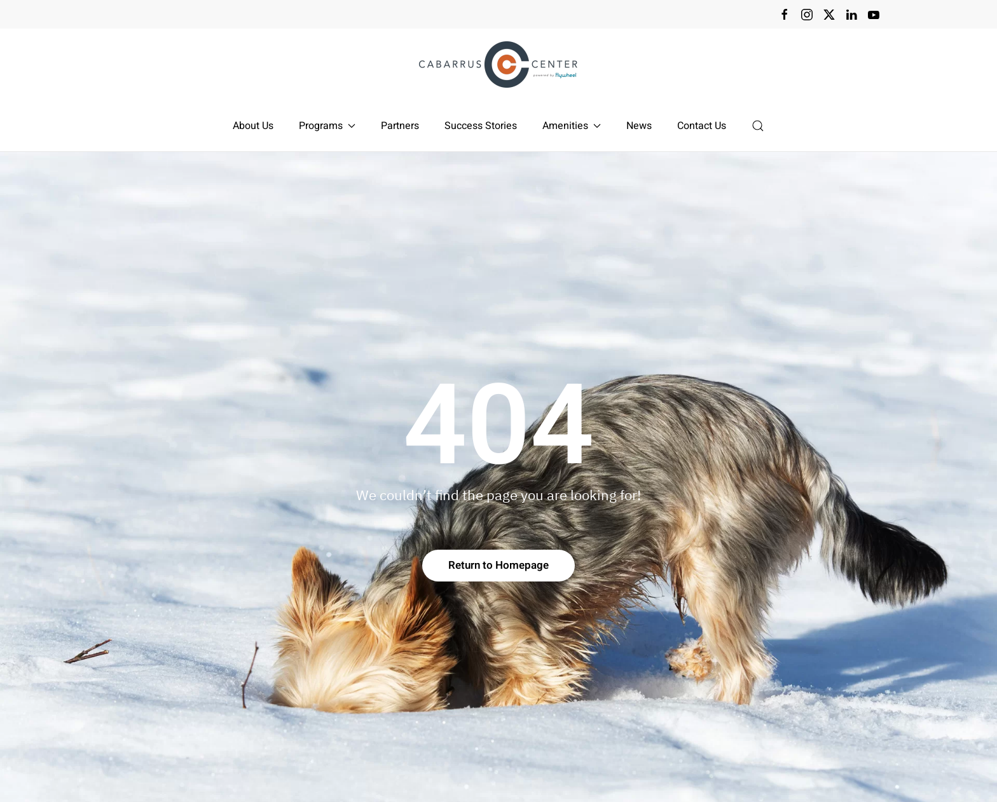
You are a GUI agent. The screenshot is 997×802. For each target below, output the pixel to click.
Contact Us (701, 125)
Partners (400, 125)
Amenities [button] (571, 125)
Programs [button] (327, 125)
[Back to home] (498, 64)
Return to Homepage (498, 565)
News (639, 125)
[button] (758, 125)
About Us (253, 125)
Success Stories (480, 125)
